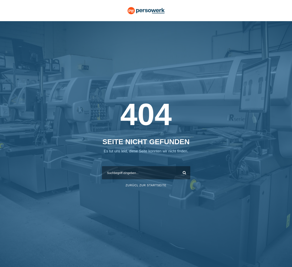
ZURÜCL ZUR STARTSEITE (146, 185)
